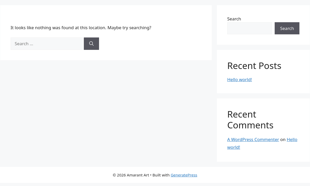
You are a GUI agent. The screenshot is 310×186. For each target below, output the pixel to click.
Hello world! (239, 79)
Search (234, 19)
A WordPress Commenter (253, 139)
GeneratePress (184, 174)
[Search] (91, 43)
